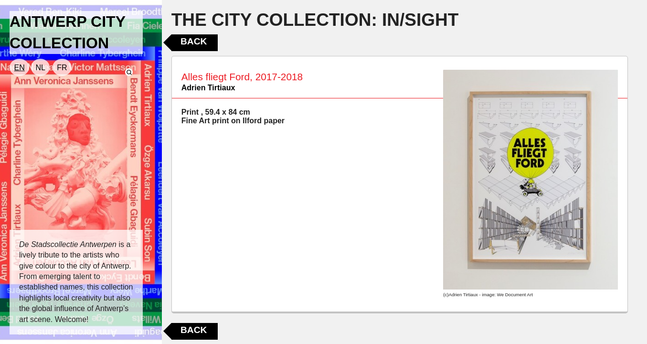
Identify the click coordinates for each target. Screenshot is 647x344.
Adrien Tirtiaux (208, 88)
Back (193, 41)
